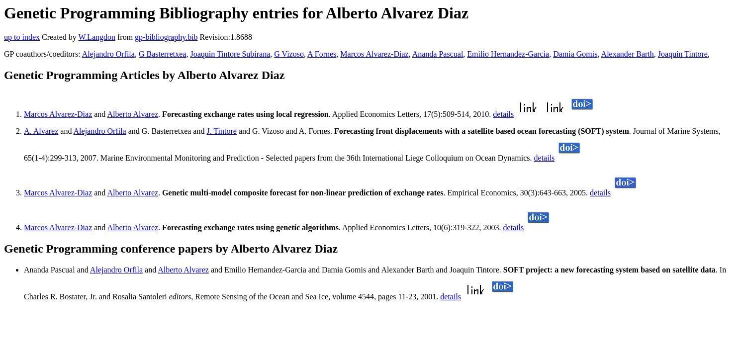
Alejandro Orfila (108, 54)
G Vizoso (289, 54)
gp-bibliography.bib (166, 37)
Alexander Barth (627, 54)
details (503, 114)
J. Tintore (221, 131)
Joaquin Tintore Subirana (230, 54)
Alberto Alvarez (132, 114)
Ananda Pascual (437, 54)
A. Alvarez (41, 131)
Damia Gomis (575, 54)
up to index (22, 37)
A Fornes (321, 54)
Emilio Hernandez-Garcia (508, 54)
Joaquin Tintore (683, 54)
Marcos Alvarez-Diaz (374, 54)
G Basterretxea (162, 54)
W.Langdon (96, 37)
